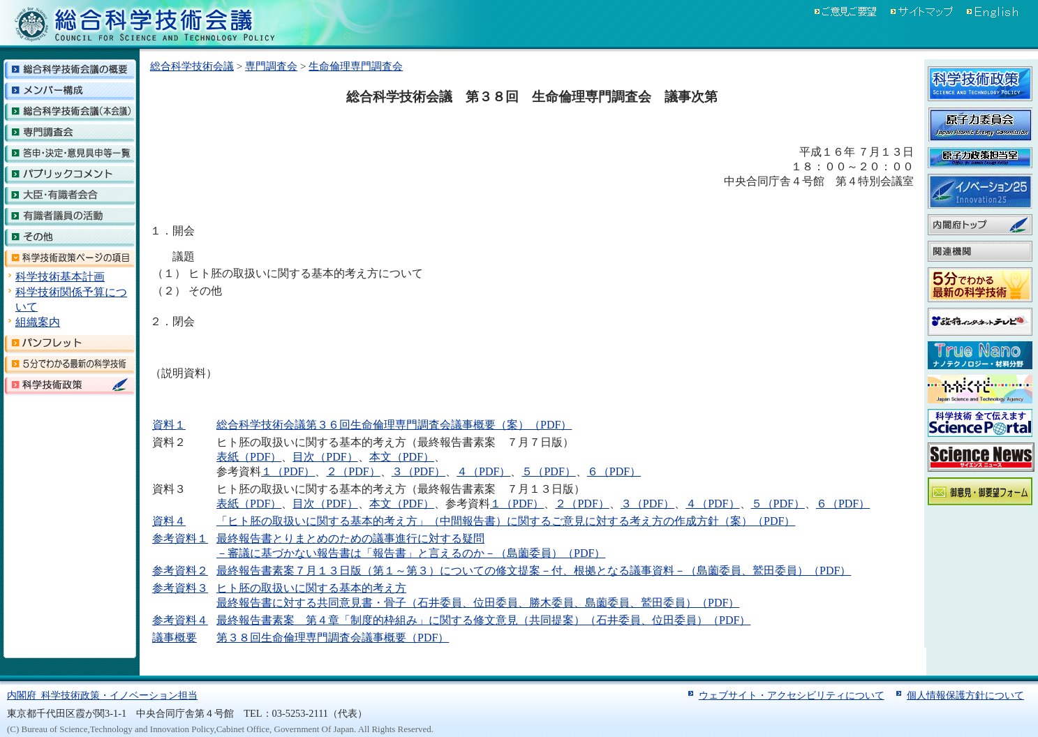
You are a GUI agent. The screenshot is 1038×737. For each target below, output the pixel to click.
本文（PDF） (401, 457)
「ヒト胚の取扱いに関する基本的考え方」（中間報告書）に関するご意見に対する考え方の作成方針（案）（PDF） (505, 521)
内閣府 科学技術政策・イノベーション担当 (102, 695)
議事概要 (174, 637)
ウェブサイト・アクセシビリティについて (791, 695)
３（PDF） (418, 471)
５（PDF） (548, 471)
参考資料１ (180, 538)
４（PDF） (483, 471)
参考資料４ (180, 620)
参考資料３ (180, 588)
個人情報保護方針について (965, 695)
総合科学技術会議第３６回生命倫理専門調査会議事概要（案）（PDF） (394, 425)
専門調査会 (271, 66)
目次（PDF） (324, 457)
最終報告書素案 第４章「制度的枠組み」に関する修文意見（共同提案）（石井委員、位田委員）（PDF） (483, 620)
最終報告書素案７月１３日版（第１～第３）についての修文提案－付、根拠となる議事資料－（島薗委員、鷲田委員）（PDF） (533, 570)
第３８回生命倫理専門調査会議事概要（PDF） (332, 637)
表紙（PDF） (248, 457)
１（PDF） (288, 471)
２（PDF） (353, 471)
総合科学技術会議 (192, 66)
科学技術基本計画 (60, 277)
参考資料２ (180, 570)
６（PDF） (614, 471)
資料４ (169, 521)
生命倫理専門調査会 (356, 66)
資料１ (169, 425)
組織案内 (37, 322)
